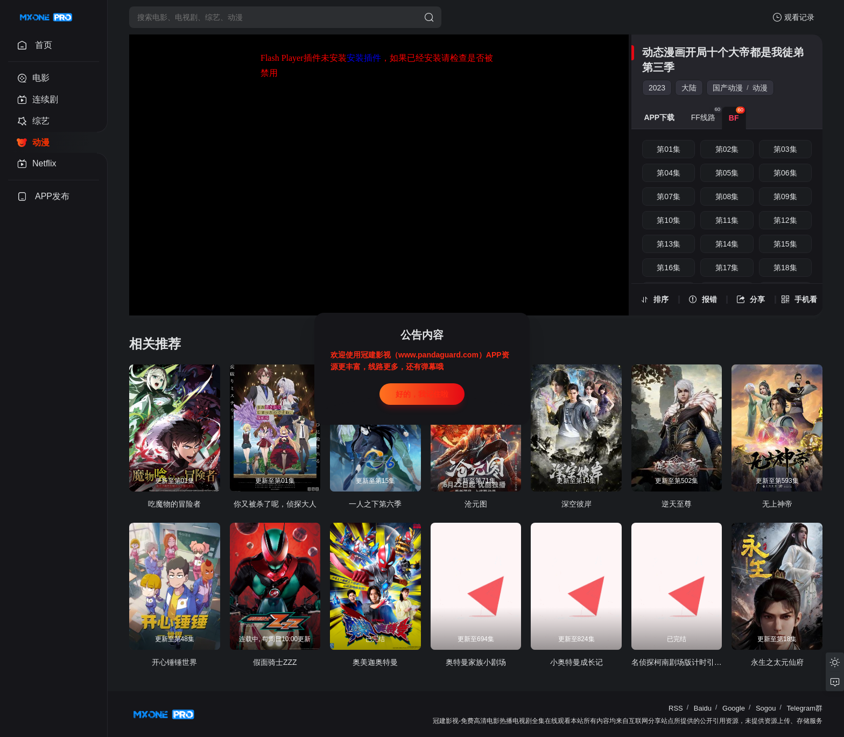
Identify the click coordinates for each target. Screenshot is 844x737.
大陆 (689, 87)
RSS (676, 708)
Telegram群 (804, 708)
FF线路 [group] (706, 114)
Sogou (766, 708)
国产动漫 (728, 87)
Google (733, 708)
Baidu (703, 708)
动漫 (760, 87)
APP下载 (659, 117)
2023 (657, 87)
